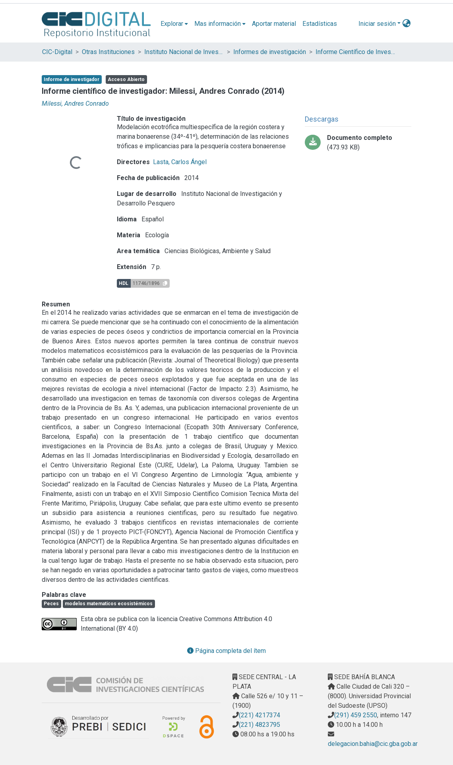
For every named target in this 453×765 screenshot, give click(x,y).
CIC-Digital (57, 52)
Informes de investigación (269, 52)
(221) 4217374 (259, 715)
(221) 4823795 (259, 724)
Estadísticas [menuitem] (319, 23)
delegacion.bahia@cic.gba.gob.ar (373, 744)
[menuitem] (174, 24)
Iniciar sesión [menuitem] (377, 23)
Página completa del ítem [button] (226, 651)
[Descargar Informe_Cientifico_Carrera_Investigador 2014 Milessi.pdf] (358, 142)
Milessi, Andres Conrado (75, 103)
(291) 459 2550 (355, 715)
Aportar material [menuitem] (274, 23)
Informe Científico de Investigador (355, 52)
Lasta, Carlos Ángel (180, 162)
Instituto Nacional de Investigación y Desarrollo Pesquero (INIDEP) (184, 52)
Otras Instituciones (108, 52)
